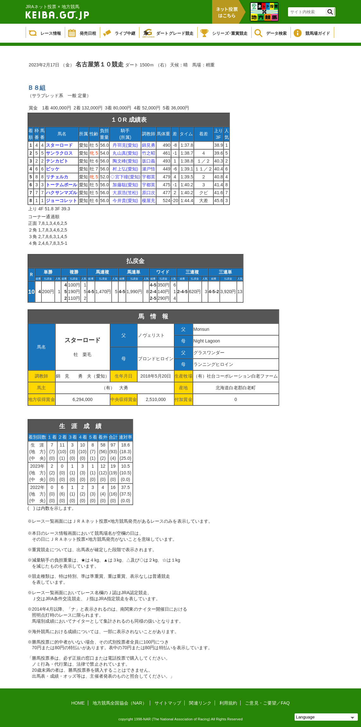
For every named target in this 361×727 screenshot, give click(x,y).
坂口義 (148, 160)
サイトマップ (168, 702)
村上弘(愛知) (125, 168)
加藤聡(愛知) (125, 184)
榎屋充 (148, 200)
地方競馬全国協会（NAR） (120, 702)
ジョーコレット (61, 200)
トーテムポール (61, 184)
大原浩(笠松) (125, 192)
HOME (78, 702)
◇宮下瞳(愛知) (125, 176)
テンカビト (57, 160)
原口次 (148, 192)
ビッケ (52, 168)
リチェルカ (57, 176)
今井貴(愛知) (125, 200)
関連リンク (200, 702)
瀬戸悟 (148, 168)
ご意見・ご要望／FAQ (267, 702)
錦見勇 (148, 145)
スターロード (59, 145)
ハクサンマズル (61, 192)
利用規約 (228, 702)
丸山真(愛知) (125, 153)
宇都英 (148, 176)
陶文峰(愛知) (125, 160)
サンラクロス (59, 153)
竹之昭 (148, 153)
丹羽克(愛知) (125, 145)
